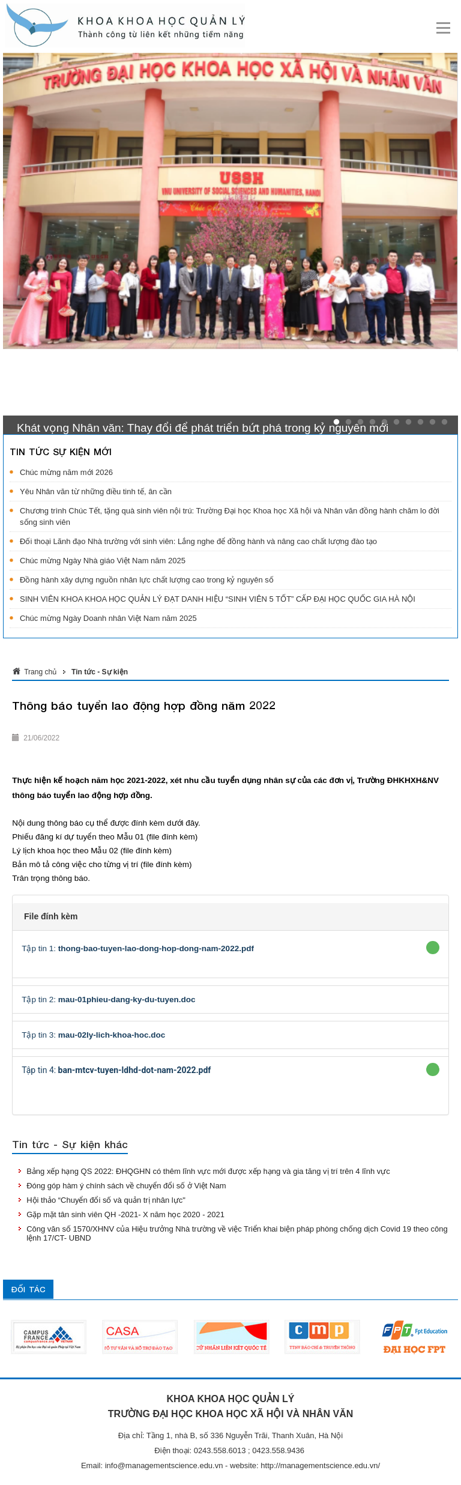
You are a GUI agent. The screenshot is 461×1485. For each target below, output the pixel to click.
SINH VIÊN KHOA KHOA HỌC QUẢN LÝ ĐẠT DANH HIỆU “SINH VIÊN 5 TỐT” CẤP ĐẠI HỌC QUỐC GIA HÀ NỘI (217, 598)
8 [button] (420, 422)
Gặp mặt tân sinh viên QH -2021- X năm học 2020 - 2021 (125, 1214)
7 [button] (408, 422)
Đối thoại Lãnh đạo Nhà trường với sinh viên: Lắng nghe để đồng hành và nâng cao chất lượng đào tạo (198, 541)
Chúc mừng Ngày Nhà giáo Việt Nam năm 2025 (102, 560)
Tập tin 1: (138, 948)
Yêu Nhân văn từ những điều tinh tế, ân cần (96, 491)
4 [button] (372, 422)
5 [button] (384, 422)
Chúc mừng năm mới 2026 (66, 472)
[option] (230, 202)
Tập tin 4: (116, 1070)
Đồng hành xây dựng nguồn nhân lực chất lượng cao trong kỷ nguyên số (147, 579)
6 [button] (396, 422)
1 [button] (336, 422)
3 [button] (360, 422)
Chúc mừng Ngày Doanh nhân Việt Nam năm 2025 (108, 618)
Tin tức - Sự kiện (99, 672)
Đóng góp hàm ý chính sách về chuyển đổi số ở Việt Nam (126, 1185)
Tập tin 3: (93, 1034)
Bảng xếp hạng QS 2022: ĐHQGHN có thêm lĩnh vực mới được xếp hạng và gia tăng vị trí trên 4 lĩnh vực (208, 1171)
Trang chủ (40, 672)
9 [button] (432, 422)
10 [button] (444, 422)
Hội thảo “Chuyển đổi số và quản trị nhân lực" (105, 1200)
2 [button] (348, 422)
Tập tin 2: (108, 999)
